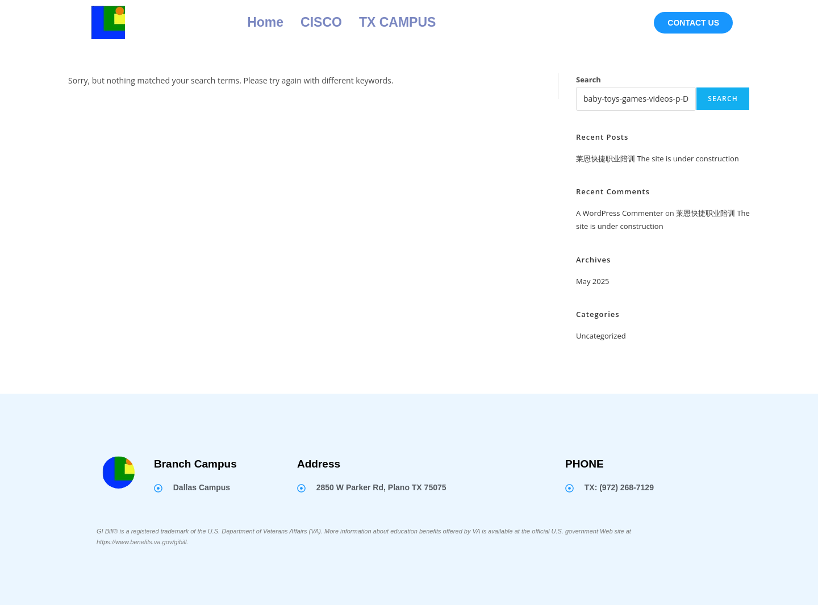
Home (265, 22)
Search (588, 79)
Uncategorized (601, 336)
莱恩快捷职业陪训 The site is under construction (657, 158)
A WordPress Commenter (619, 213)
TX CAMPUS (397, 22)
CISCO (321, 22)
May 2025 (593, 281)
